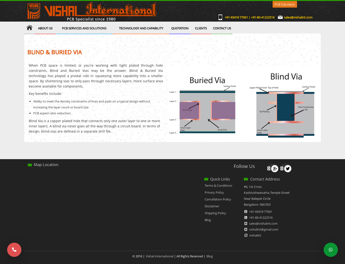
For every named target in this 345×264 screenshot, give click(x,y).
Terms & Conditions (218, 185)
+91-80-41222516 (261, 217)
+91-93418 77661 (260, 211)
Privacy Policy (214, 192)
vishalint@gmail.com (263, 229)
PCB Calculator (284, 4)
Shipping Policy (215, 213)
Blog (208, 220)
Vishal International (159, 256)
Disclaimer (212, 206)
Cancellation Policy (218, 199)
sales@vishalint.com (298, 17)
